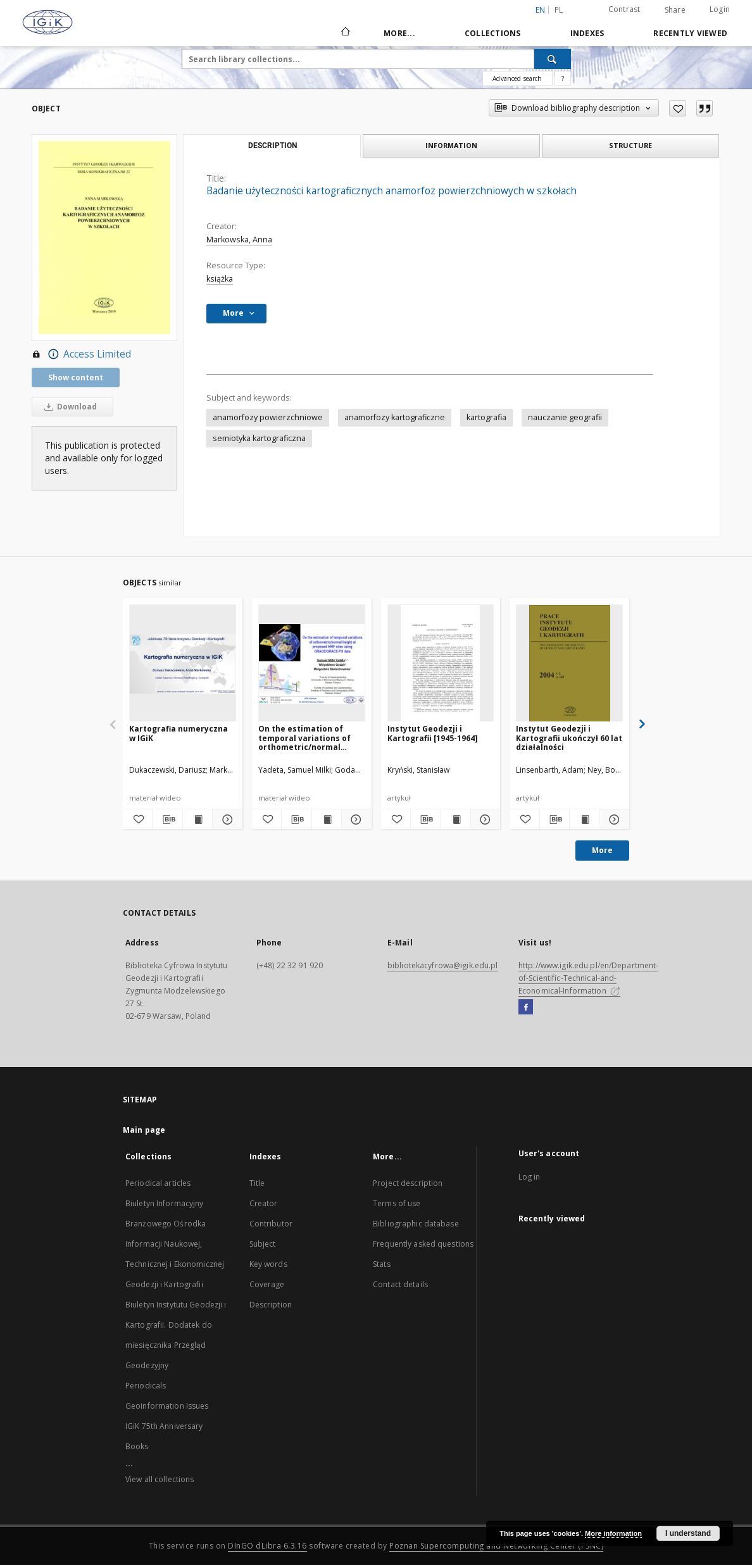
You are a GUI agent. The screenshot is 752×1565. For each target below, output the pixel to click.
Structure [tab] (630, 145)
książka (219, 278)
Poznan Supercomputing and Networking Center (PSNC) (496, 1545)
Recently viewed (690, 33)
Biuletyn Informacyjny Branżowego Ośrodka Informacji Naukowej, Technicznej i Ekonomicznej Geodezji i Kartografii (174, 1244)
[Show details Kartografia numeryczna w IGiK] (225, 819)
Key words (268, 1264)
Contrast (624, 9)
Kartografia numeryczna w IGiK (178, 733)
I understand (688, 1533)
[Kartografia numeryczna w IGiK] (182, 663)
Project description (407, 1183)
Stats (382, 1264)
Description (270, 1304)
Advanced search (517, 78)
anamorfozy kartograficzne (394, 417)
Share (675, 10)
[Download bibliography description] (167, 819)
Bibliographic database (416, 1223)
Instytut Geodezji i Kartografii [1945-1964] (432, 733)
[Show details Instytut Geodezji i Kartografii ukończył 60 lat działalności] (612, 819)
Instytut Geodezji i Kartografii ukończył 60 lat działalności (569, 737)
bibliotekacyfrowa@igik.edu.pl (442, 965)
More (602, 850)
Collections (493, 33)
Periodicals (145, 1385)
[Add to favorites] (677, 108)
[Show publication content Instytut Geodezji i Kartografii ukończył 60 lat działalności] (584, 819)
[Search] (552, 59)
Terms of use (396, 1203)
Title (257, 1183)
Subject (262, 1243)
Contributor (270, 1223)
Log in (529, 1176)
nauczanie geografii (565, 417)
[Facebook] (525, 1007)
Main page (144, 1130)
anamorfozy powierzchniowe (268, 417)
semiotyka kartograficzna (259, 438)
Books (137, 1446)
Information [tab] (451, 145)
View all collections (159, 1479)
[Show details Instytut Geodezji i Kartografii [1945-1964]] (483, 819)
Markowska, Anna (239, 239)
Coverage (267, 1284)
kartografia (486, 417)
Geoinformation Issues (167, 1405)
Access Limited (81, 354)
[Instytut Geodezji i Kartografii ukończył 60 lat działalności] (569, 663)
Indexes (587, 33)
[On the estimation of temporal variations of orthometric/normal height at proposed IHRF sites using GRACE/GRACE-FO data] (312, 663)
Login (720, 9)
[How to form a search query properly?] (563, 78)
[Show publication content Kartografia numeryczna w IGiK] (197, 819)
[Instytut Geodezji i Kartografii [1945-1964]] (441, 663)
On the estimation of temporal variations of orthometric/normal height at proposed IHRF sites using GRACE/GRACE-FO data (309, 737)
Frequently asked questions (423, 1243)
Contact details (400, 1284)
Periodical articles (158, 1183)
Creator (263, 1203)
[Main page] (344, 33)
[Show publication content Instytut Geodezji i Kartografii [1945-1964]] (455, 819)
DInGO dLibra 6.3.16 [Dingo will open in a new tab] (267, 1545)
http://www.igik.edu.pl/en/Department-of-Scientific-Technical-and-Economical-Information (588, 978)
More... (399, 33)
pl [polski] (559, 10)
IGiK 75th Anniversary (164, 1426)
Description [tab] (272, 145)
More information (613, 1533)
